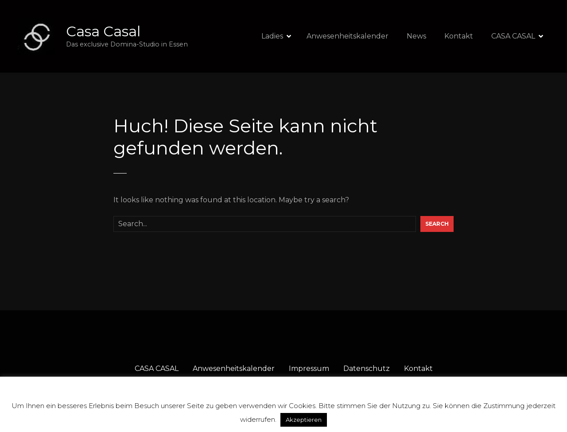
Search (437, 223)
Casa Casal (103, 31)
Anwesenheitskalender (347, 36)
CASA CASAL (513, 36)
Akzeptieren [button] (304, 419)
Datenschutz (366, 368)
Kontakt (458, 36)
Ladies (272, 36)
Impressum (309, 368)
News (416, 36)
